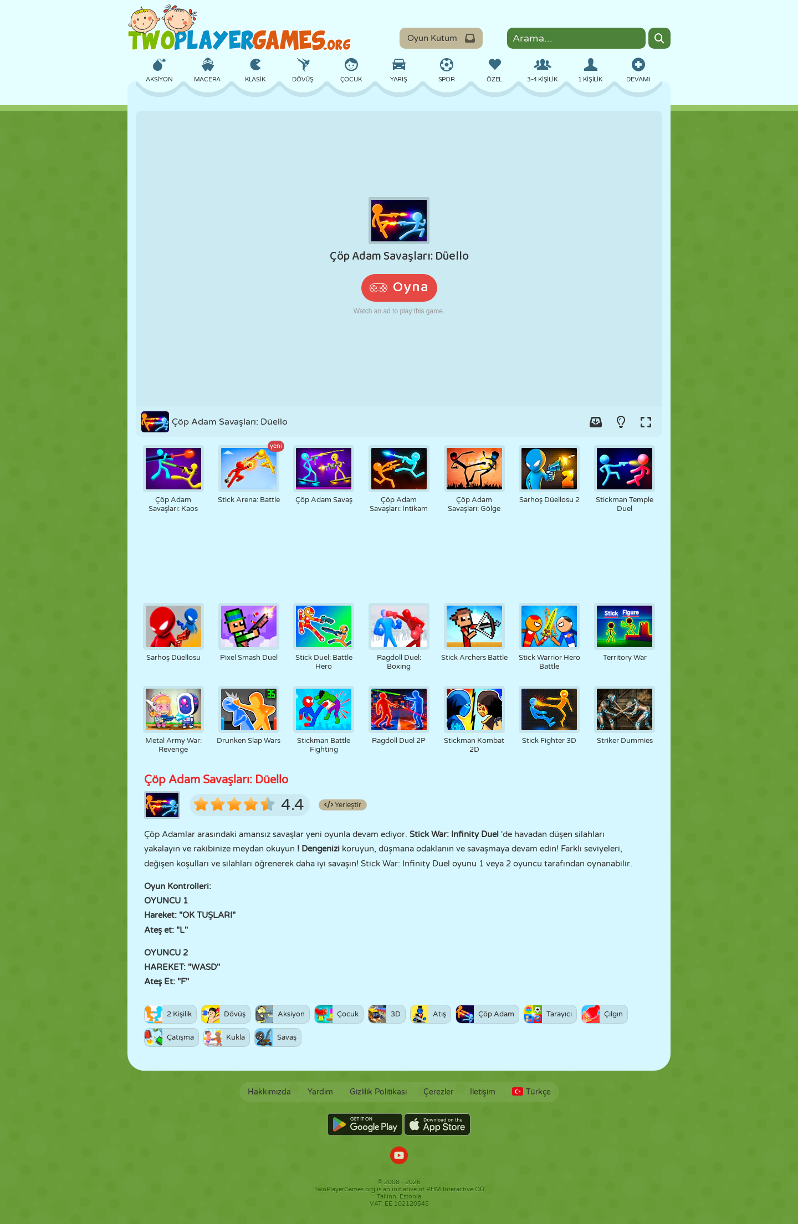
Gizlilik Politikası (378, 1092)
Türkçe (531, 1092)
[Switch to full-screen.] (646, 422)
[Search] (659, 38)
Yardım (320, 1092)
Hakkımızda (269, 1092)
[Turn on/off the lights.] (621, 422)
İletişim (482, 1092)
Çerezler (438, 1092)
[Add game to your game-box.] (596, 422)
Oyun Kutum (441, 38)
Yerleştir (342, 804)
